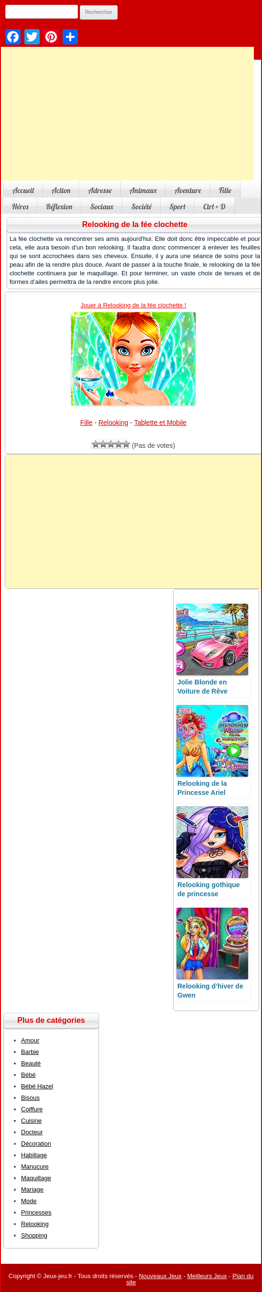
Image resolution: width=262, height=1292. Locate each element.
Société (141, 206)
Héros (20, 206)
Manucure (35, 1166)
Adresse (99, 190)
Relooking (113, 422)
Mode (29, 1201)
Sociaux (102, 206)
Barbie (30, 1051)
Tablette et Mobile (160, 422)
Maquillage (36, 1178)
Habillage (34, 1155)
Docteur (32, 1132)
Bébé (28, 1074)
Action (61, 190)
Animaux (143, 190)
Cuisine (31, 1120)
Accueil (23, 190)
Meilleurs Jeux (207, 1276)
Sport (177, 206)
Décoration (36, 1143)
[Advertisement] (133, 521)
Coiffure (32, 1109)
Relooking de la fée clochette (135, 224)
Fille (225, 190)
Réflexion (59, 206)
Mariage (32, 1189)
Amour (30, 1040)
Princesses (36, 1212)
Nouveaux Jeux (160, 1276)
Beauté (31, 1063)
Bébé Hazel (37, 1086)
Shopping (34, 1235)
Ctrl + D (214, 206)
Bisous (30, 1097)
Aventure (188, 190)
